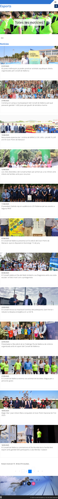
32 (39, 471)
